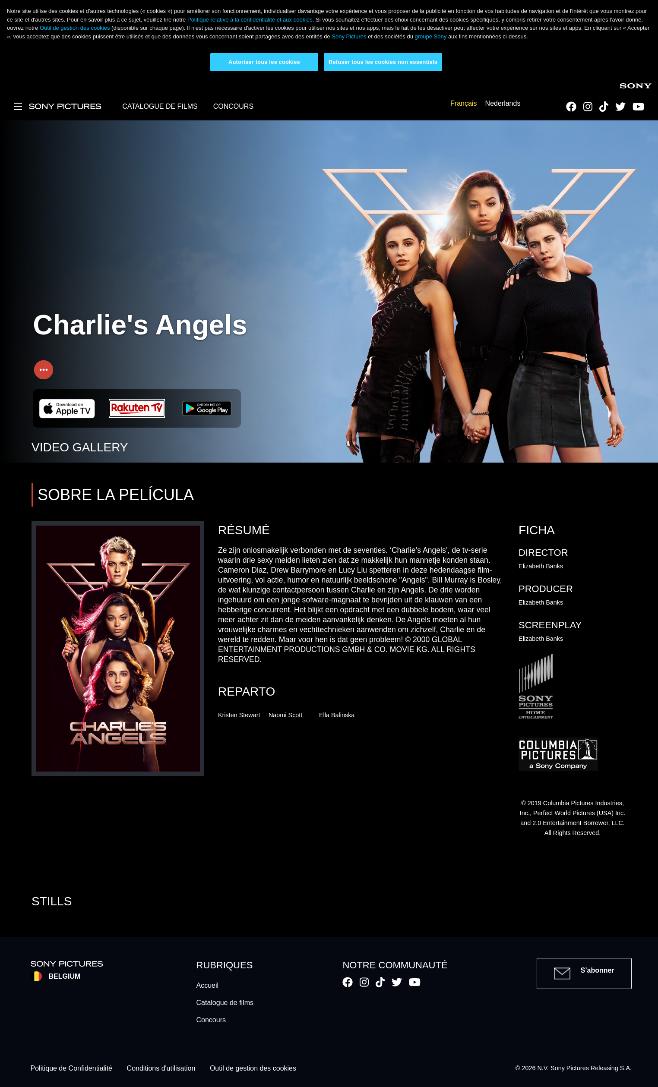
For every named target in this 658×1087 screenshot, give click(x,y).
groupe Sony (431, 36)
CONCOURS (233, 106)
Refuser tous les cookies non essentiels (383, 62)
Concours (211, 1020)
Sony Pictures (349, 36)
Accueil (207, 985)
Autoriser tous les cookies (264, 62)
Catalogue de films (225, 1002)
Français (463, 103)
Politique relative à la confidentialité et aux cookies (250, 19)
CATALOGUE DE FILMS (160, 106)
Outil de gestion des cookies (75, 28)
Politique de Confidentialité (71, 1068)
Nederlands (503, 103)
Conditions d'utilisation (161, 1068)
